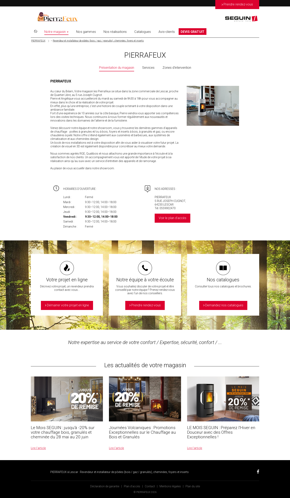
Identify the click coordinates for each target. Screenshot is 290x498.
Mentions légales (170, 486)
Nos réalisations (115, 32)
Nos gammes (86, 32)
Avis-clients (166, 32)
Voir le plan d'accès (172, 218)
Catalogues (142, 32)
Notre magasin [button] (56, 32)
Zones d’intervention (177, 68)
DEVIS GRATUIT (192, 32)
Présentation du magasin (116, 68)
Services (148, 68)
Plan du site (192, 486)
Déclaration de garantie (104, 486)
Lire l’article (38, 448)
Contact (150, 486)
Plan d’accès (132, 486)
